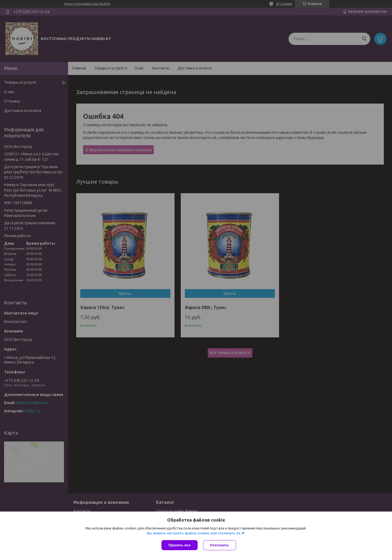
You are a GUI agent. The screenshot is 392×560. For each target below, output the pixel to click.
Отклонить (219, 545)
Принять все (180, 545)
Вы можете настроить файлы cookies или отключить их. (194, 533)
